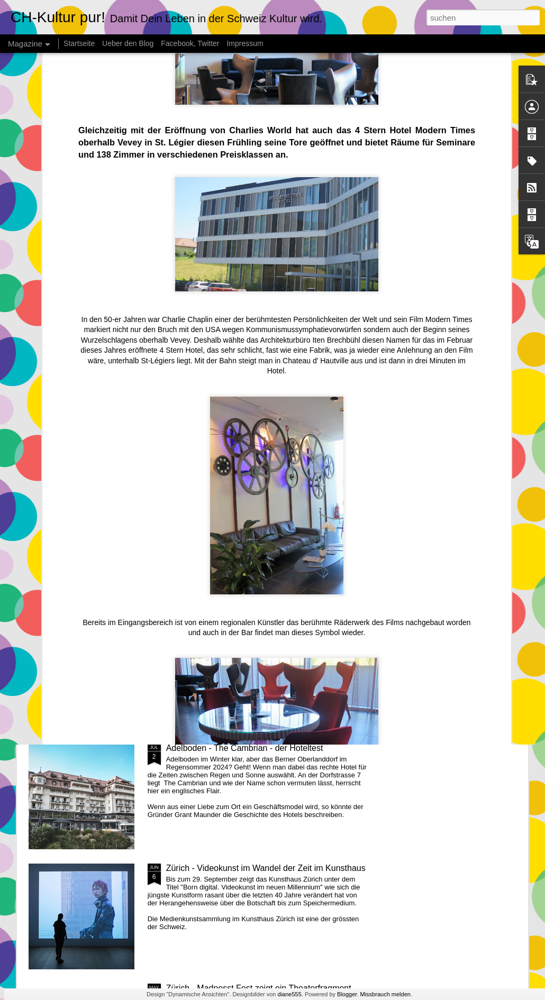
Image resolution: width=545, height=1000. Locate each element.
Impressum (244, 43)
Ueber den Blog (127, 43)
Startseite (79, 43)
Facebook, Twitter (190, 43)
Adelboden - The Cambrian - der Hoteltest (244, 748)
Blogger (347, 994)
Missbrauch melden (385, 994)
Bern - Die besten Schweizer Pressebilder (244, 507)
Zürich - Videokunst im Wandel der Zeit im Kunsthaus (266, 868)
